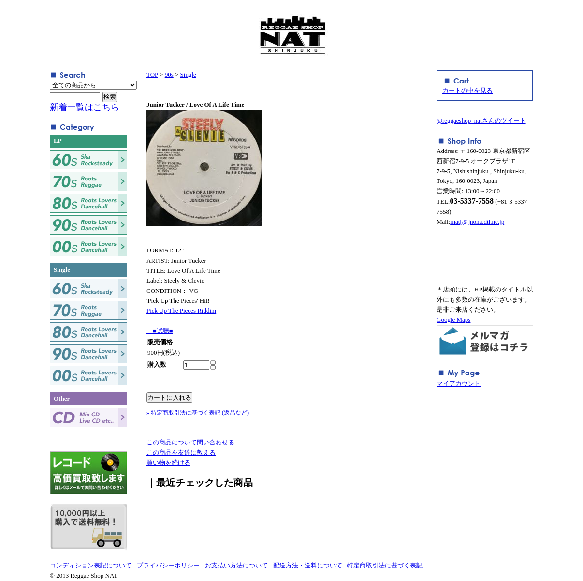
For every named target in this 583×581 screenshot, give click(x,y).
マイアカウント (459, 383)
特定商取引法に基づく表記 (385, 565)
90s (169, 74)
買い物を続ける (168, 462)
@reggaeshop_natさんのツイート (481, 120)
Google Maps (453, 319)
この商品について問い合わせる (190, 442)
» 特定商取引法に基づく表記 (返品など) (197, 412)
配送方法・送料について (307, 565)
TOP (152, 74)
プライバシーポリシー (168, 565)
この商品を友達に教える (181, 452)
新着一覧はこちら (84, 107)
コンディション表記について (90, 565)
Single (188, 74)
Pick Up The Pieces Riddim (181, 310)
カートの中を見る (467, 90)
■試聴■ (159, 330)
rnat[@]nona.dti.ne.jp (477, 221)
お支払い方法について (236, 565)
